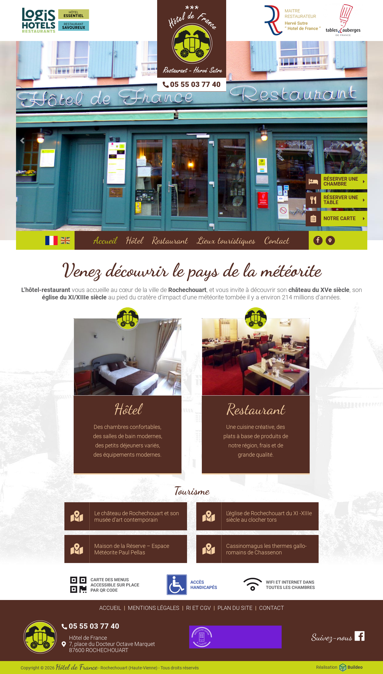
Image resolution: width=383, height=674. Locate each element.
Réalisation (339, 667)
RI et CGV (198, 608)
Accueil (110, 608)
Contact (271, 608)
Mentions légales (153, 608)
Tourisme (191, 490)
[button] (22, 140)
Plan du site (235, 608)
